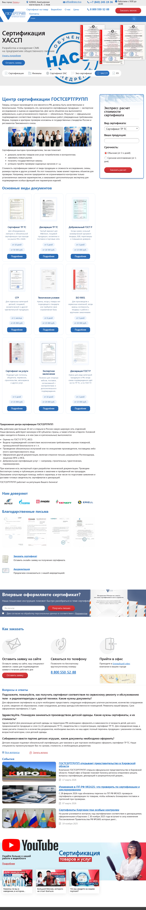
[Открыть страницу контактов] (118, 677)
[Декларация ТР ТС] (48, 227)
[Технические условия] (48, 299)
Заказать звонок (128, 10)
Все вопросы (12, 752)
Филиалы (36, 73)
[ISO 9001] (80, 299)
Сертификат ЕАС (58, 73)
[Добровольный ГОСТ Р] (80, 227)
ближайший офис (121, 663)
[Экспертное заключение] (48, 375)
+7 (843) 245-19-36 (101, 2)
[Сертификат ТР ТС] (17, 227)
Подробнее (8, 863)
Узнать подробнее (14, 55)
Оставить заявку (17, 62)
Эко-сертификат (83, 73)
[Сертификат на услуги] (17, 375)
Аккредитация (22, 569)
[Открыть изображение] (13, 532)
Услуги (33, 18)
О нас (67, 9)
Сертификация (16, 73)
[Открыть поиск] (134, 19)
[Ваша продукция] (121, 140)
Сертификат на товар (37, 9)
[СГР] (17, 299)
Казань (16, 2)
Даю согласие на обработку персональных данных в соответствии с (44, 613)
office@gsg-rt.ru (73, 1)
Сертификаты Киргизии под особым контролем (89, 810)
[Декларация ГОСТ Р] (80, 375)
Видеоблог (56, 9)
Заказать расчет (118, 169)
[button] (121, 128)
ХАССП (104, 73)
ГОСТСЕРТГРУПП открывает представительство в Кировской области (97, 764)
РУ (117, 73)
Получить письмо (61, 608)
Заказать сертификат (25, 556)
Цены (76, 9)
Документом (81, 613)
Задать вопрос (40, 752)
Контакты (34, 13)
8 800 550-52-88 (99, 9)
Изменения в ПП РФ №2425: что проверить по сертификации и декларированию (99, 788)
